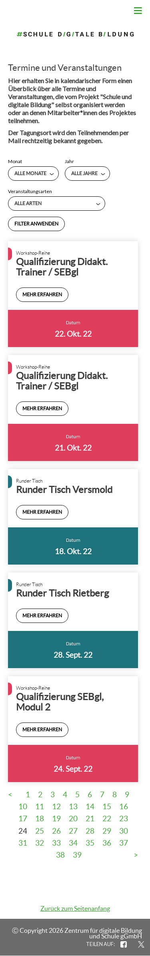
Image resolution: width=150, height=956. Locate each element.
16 (123, 806)
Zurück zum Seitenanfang (75, 908)
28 (90, 831)
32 (39, 843)
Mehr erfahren (42, 294)
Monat (15, 161)
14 (90, 806)
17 (22, 818)
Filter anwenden (36, 223)
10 (22, 806)
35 (90, 843)
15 (106, 806)
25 (39, 831)
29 (106, 831)
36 (106, 843)
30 (123, 831)
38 (60, 855)
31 (22, 843)
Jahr (69, 161)
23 (123, 818)
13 (73, 806)
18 (39, 818)
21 (90, 818)
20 (73, 818)
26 (56, 831)
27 (73, 831)
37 (123, 843)
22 (106, 818)
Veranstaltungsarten (30, 191)
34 (73, 843)
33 (56, 843)
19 (56, 818)
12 (56, 806)
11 (39, 806)
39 (77, 855)
